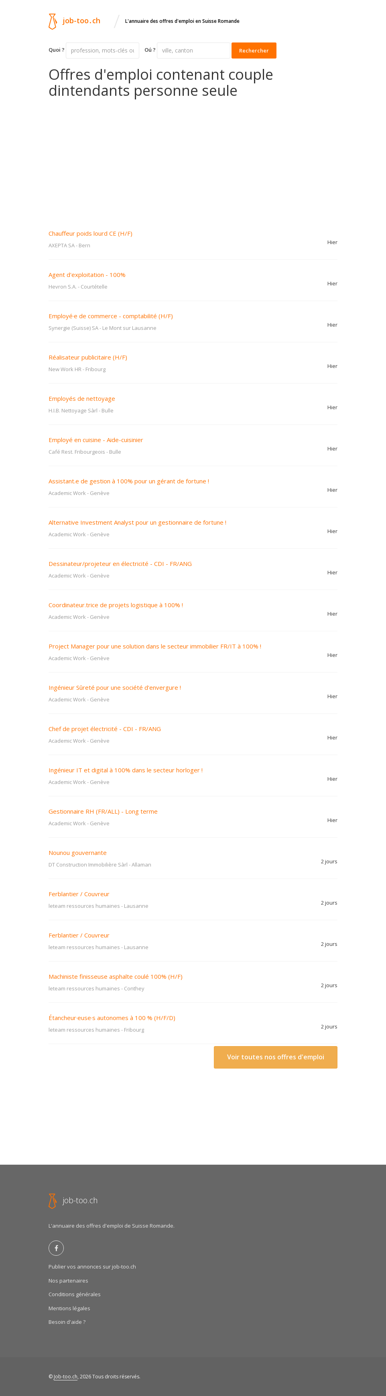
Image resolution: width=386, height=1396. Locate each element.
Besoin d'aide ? (67, 1321)
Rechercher (254, 50)
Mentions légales (69, 1308)
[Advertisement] (193, 158)
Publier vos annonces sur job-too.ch (92, 1266)
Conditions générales (75, 1294)
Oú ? (150, 49)
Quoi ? (57, 49)
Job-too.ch (65, 1376)
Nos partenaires (68, 1280)
